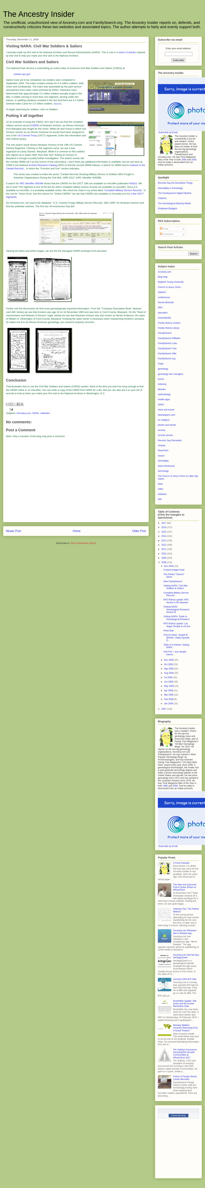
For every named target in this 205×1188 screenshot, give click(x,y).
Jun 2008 (169, 681)
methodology (164, 394)
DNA (160, 307)
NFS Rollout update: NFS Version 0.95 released (176, 601)
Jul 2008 (168, 677)
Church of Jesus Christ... (170, 287)
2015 (164, 532)
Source (58, 104)
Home (77, 531)
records (161, 430)
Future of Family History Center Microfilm (185, 1077)
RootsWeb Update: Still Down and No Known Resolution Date (184, 1004)
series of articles (127, 52)
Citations (162, 198)
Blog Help (163, 277)
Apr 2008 (169, 690)
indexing (162, 384)
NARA (35, 413)
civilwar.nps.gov (21, 74)
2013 (164, 540)
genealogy (163, 369)
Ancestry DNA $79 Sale (184, 979)
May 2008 (169, 686)
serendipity (163, 460)
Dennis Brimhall (166, 302)
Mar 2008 (169, 694)
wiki (160, 499)
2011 (164, 549)
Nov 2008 (169, 660)
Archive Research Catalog (43, 165)
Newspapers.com (166, 415)
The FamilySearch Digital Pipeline (174, 193)
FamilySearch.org (166, 358)
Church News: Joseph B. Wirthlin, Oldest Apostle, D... (176, 638)
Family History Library (168, 328)
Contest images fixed (173, 570)
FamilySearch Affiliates (169, 338)
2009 (164, 558)
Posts (164, 228)
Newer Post (13, 531)
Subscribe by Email (168, 132)
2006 (193, 159)
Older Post (139, 531)
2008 (164, 562)
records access (165, 435)
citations (162, 292)
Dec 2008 (169, 566)
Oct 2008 (169, 664)
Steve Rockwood (166, 466)
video (160, 489)
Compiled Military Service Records (123, 190)
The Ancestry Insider (38, 14)
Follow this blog (178, 1115)
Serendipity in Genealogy (170, 188)
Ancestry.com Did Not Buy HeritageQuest (186, 956)
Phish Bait (168, 630)
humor (161, 379)
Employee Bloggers (167, 208)
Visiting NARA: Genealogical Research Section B (176, 609)
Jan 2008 (169, 703)
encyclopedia (164, 317)
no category (164, 420)
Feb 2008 (169, 699)
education (163, 312)
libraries (162, 389)
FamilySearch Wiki (167, 353)
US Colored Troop (27, 135)
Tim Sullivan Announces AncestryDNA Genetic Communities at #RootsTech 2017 (185, 1053)
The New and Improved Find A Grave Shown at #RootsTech (184, 887)
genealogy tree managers (170, 374)
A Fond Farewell (181, 863)
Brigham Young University (170, 282)
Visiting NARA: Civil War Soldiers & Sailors (175, 587)
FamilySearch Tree (167, 348)
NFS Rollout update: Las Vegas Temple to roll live (176, 624)
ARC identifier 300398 (31, 183)
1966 (184, 159)
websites (45, 413)
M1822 (133, 183)
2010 (164, 553)
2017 (164, 523)
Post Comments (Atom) (83, 543)
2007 (164, 709)
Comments (167, 234)
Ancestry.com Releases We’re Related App (184, 931)
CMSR (34, 125)
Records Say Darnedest (170, 440)
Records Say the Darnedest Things (175, 183)
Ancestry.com (23, 413)
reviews (161, 445)
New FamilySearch (172, 581)
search (161, 455)
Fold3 (160, 363)
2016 (164, 527)
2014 (164, 536)
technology (163, 471)
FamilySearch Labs (167, 343)
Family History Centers (169, 323)
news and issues (166, 409)
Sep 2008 (169, 668)
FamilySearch (164, 333)
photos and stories (167, 425)
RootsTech (163, 450)
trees (160, 484)
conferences (164, 297)
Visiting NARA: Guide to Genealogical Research (176, 617)
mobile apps (164, 399)
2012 (164, 545)
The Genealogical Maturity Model (174, 203)
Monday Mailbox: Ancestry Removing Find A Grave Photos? (185, 1028)
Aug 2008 (169, 673)
